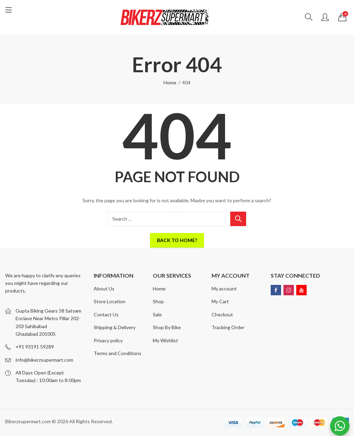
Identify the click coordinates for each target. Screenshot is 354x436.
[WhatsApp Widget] (340, 426)
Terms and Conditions (117, 353)
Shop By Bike (167, 327)
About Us (104, 288)
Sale (157, 314)
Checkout (222, 314)
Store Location (109, 301)
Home (170, 82)
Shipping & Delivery (115, 327)
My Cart (220, 301)
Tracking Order (228, 327)
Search (238, 219)
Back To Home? (177, 240)
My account (224, 288)
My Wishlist (165, 340)
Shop (158, 301)
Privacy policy (108, 340)
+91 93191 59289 (35, 347)
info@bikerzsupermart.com (44, 360)
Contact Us (106, 314)
